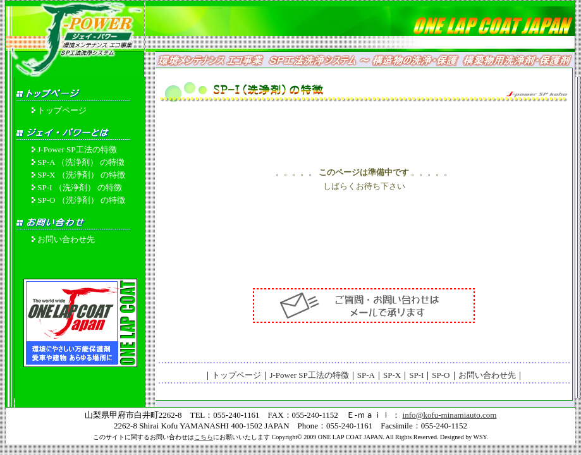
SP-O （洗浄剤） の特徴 (81, 200)
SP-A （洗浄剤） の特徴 (81, 162)
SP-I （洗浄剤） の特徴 (79, 187)
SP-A (366, 375)
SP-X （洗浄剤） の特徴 (81, 174)
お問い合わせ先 (66, 239)
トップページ (62, 110)
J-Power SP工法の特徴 (76, 149)
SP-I (416, 375)
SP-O (441, 375)
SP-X (392, 375)
